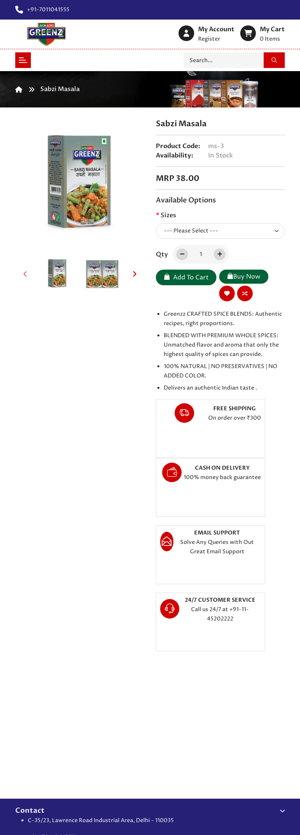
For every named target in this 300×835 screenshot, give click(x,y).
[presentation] (25, 274)
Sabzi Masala (60, 89)
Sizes (168, 215)
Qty (162, 254)
